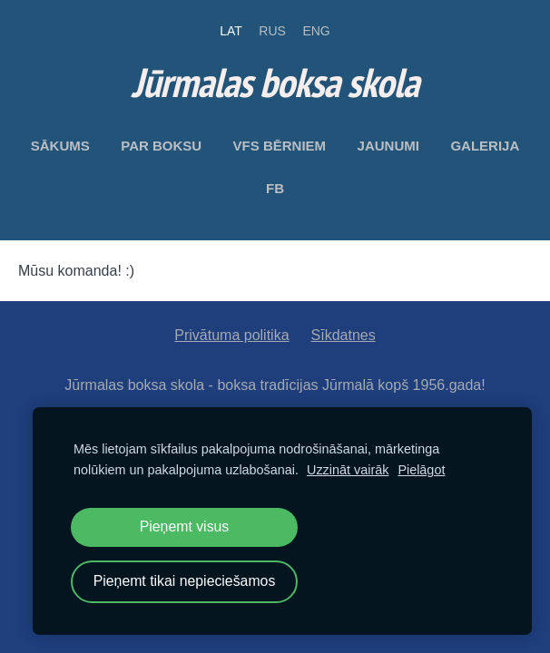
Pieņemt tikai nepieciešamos (184, 581)
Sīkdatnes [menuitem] (343, 335)
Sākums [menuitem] (60, 145)
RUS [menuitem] (272, 31)
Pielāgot (421, 470)
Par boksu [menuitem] (161, 145)
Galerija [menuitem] (484, 145)
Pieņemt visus (185, 526)
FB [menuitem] (275, 188)
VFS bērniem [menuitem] (280, 145)
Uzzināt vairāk (347, 470)
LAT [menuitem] (231, 31)
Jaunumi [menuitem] (388, 145)
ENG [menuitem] (315, 31)
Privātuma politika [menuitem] (231, 335)
